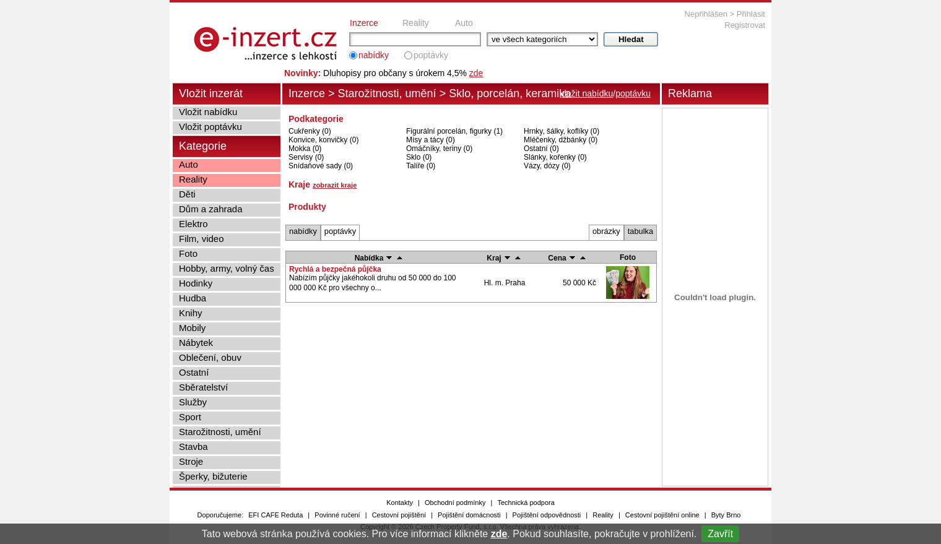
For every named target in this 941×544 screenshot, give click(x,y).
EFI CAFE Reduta (275, 515)
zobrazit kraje (335, 185)
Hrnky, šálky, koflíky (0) (561, 131)
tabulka (640, 231)
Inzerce (364, 23)
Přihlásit (751, 14)
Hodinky (195, 283)
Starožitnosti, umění (387, 93)
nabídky (373, 55)
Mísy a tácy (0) (430, 140)
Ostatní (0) (541, 148)
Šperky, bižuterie (213, 476)
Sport (190, 417)
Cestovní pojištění (399, 515)
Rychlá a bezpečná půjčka (335, 269)
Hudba (192, 298)
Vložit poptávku (210, 126)
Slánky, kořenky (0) (555, 157)
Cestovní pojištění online (662, 515)
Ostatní (194, 372)
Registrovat (744, 25)
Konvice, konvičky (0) (323, 140)
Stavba (193, 446)
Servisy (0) (306, 157)
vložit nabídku (587, 93)
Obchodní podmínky (455, 502)
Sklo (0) (418, 157)
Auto (464, 23)
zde (499, 534)
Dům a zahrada (211, 209)
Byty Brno (726, 515)
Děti (187, 194)
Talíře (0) (420, 166)
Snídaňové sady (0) (320, 166)
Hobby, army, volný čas (226, 268)
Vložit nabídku (208, 111)
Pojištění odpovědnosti (547, 515)
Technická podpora (525, 502)
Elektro (193, 223)
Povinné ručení (337, 515)
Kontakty (399, 502)
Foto (188, 253)
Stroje (191, 461)
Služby (193, 402)
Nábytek (196, 342)
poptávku (633, 93)
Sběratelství (203, 387)
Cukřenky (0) (309, 131)
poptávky (431, 55)
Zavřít (720, 534)
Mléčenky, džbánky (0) (560, 140)
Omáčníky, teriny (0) (439, 148)
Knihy (190, 313)
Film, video (201, 238)
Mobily (192, 327)
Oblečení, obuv (210, 357)
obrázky (606, 231)
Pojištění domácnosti (469, 515)
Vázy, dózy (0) (547, 166)
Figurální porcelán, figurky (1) (454, 131)
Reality (415, 23)
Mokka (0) (304, 148)
